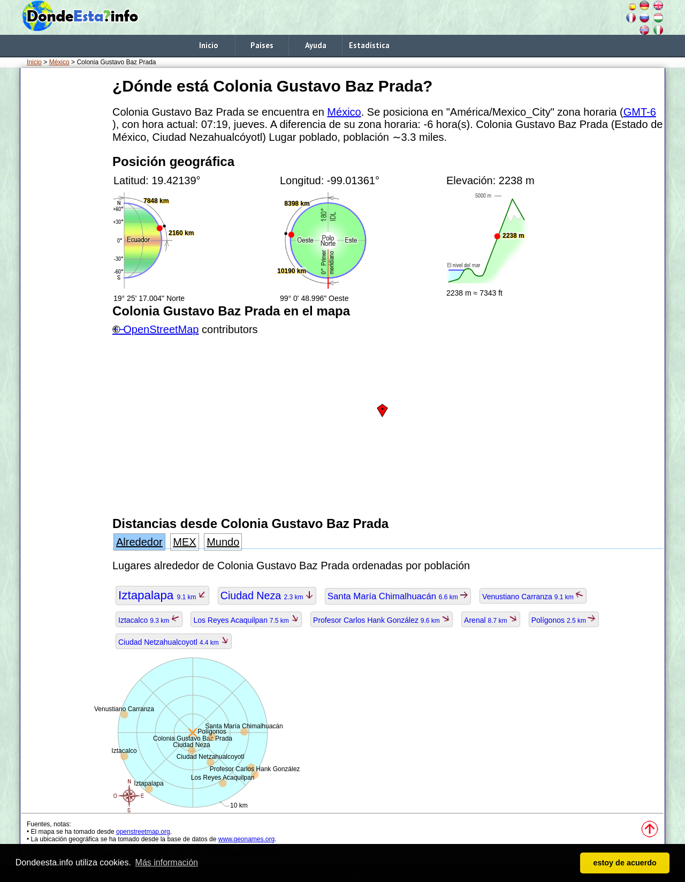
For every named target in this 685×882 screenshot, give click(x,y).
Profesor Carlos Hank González (381, 620)
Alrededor (139, 542)
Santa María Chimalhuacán (398, 596)
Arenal (490, 620)
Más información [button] (166, 862)
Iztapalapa (162, 595)
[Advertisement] (64, 235)
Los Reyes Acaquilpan (246, 620)
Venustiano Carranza (533, 596)
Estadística (369, 45)
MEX (184, 542)
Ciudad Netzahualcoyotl (173, 642)
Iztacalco (149, 620)
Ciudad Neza (267, 595)
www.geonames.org (246, 839)
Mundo (223, 542)
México (59, 62)
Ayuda (315, 45)
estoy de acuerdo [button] (625, 862)
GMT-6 (639, 112)
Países (261, 45)
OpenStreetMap (161, 329)
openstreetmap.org (143, 831)
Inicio (208, 45)
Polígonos (564, 620)
